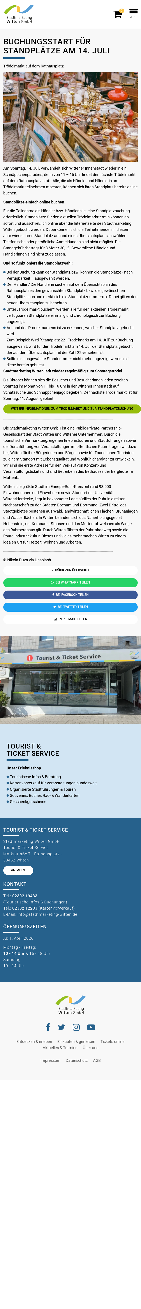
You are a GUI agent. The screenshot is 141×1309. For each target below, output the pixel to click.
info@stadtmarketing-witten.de (47, 914)
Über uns (90, 1048)
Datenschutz (77, 1060)
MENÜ (133, 14)
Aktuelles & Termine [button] (60, 1048)
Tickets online (112, 1041)
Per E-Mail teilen (70, 619)
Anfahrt (18, 870)
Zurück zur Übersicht (70, 570)
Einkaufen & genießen (76, 1041)
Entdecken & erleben (34, 1041)
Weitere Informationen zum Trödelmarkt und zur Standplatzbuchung (72, 409)
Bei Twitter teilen (70, 607)
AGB (97, 1060)
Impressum (50, 1060)
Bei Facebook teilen (70, 595)
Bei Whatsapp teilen (70, 582)
